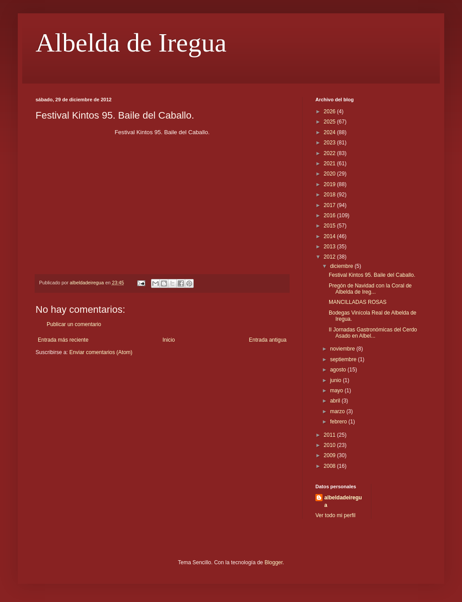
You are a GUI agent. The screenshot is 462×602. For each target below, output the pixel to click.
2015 (330, 226)
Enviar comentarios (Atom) (100, 352)
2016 (330, 215)
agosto (338, 370)
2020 (330, 174)
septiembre (344, 359)
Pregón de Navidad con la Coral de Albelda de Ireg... (370, 289)
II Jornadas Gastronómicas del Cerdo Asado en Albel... (373, 333)
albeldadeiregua (343, 501)
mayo (337, 390)
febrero (339, 422)
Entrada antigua (268, 340)
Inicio (169, 340)
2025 (330, 122)
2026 (330, 111)
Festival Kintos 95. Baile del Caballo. (372, 275)
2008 (330, 466)
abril (336, 401)
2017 (330, 205)
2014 (330, 236)
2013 (330, 246)
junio (336, 380)
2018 (330, 194)
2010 (330, 445)
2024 (330, 132)
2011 (330, 435)
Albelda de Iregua (131, 42)
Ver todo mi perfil (335, 515)
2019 (330, 184)
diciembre (342, 266)
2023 (330, 143)
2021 (330, 163)
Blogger (273, 562)
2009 (330, 455)
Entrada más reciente (63, 340)
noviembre (343, 349)
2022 (330, 153)
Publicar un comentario (74, 324)
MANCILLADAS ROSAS (357, 302)
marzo (338, 411)
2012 (330, 257)
